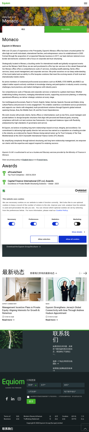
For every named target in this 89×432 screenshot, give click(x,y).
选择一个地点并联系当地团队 (62, 362)
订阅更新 (31, 380)
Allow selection (44, 239)
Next (85, 273)
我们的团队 (65, 29)
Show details (77, 232)
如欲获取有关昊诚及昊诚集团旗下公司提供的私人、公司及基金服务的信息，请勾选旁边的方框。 (56, 396)
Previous (80, 273)
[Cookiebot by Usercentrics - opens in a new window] (76, 191)
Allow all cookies (72, 239)
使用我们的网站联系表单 (62, 369)
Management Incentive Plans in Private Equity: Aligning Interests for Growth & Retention (21, 310)
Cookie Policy (62, 210)
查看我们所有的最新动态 (43, 273)
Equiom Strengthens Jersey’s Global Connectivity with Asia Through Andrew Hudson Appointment (65, 310)
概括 (23, 29)
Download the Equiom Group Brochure (22, 247)
